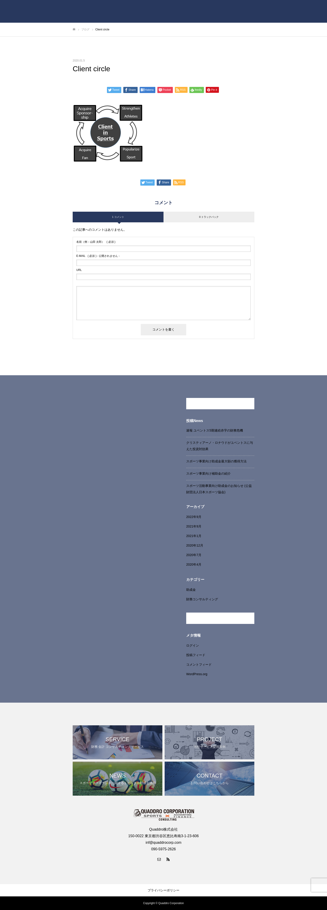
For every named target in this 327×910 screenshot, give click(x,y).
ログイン (192, 645)
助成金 (191, 589)
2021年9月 (193, 526)
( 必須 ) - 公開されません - (98, 256)
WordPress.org (196, 674)
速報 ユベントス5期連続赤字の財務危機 (214, 430)
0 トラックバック (209, 217)
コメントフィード (199, 664)
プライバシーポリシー (163, 890)
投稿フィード (195, 655)
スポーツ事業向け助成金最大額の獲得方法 (216, 461)
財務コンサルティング (202, 599)
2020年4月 (193, 564)
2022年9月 (193, 517)
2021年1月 (193, 536)
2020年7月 (193, 555)
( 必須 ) (95, 241)
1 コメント (118, 217)
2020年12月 (194, 545)
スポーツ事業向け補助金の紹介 (208, 473)
